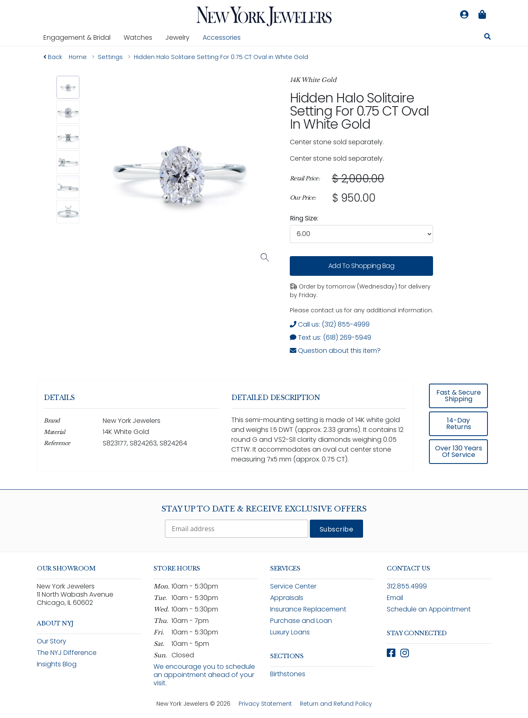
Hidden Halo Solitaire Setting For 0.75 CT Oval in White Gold (359, 111)
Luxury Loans (290, 632)
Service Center (293, 586)
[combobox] (361, 234)
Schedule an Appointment (429, 609)
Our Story (51, 641)
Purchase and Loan (301, 620)
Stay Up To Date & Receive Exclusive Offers (264, 509)
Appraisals (286, 597)
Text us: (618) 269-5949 (330, 337)
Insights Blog (57, 664)
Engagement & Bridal (80, 37)
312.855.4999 (407, 586)
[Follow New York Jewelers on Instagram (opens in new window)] (404, 653)
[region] (361, 188)
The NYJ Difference (67, 652)
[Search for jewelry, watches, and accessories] (487, 38)
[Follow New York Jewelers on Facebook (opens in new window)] (391, 653)
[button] (68, 87)
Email (395, 597)
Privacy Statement (265, 704)
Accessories (222, 37)
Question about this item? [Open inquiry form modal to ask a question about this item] (335, 350)
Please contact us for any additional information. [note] (361, 310)
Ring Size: (304, 218)
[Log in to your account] (464, 15)
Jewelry (180, 37)
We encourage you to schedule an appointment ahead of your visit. (204, 675)
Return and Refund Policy (336, 704)
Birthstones (287, 674)
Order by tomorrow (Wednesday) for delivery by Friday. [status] (360, 290)
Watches (141, 37)
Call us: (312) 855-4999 (330, 324)
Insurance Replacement (308, 609)
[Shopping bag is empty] (482, 15)
